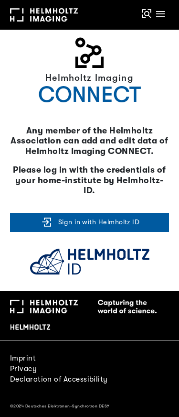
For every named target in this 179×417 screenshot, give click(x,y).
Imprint (23, 358)
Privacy (23, 368)
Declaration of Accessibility (59, 379)
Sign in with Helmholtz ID (90, 222)
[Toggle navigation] (160, 15)
